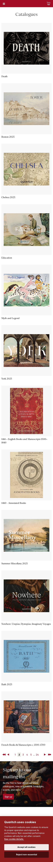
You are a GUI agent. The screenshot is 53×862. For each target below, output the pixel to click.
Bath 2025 (6, 684)
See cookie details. (14, 839)
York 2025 (6, 378)
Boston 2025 (8, 136)
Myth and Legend (10, 318)
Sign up (8, 796)
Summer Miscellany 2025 (14, 563)
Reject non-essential (26, 854)
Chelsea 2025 (8, 197)
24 (37, 754)
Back (8, 754)
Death (4, 76)
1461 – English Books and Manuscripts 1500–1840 (24, 441)
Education (6, 257)
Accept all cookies (26, 847)
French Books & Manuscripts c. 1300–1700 (23, 745)
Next (45, 754)
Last (50, 754)
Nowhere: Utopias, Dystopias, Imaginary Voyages (26, 624)
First (4, 754)
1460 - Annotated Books (13, 503)
